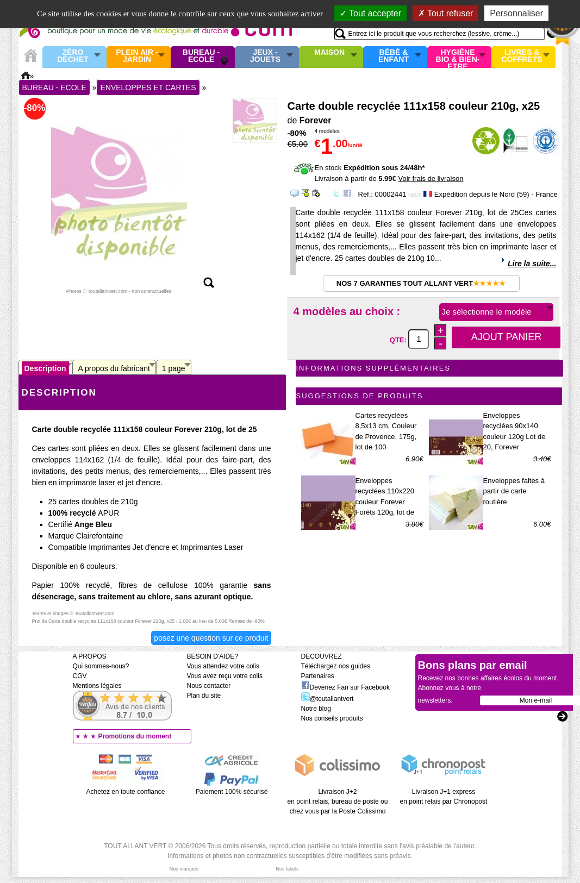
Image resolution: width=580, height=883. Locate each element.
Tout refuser (445, 13)
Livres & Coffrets (521, 56)
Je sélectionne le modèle (487, 311)
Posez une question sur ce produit (211, 638)
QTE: (399, 339)
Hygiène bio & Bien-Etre (458, 57)
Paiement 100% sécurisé (232, 792)
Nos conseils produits (332, 718)
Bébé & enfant (393, 56)
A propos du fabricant (114, 368)
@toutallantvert (327, 699)
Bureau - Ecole (201, 56)
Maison (329, 53)
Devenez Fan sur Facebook (345, 687)
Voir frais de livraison (430, 178)
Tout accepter (370, 13)
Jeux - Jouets (265, 56)
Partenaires (317, 676)
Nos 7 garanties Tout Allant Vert (421, 283)
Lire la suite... (532, 263)
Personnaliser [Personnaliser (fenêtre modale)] (516, 13)
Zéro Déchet (73, 56)
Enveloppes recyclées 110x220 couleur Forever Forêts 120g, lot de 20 (385, 502)
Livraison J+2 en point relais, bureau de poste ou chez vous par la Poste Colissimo (338, 801)
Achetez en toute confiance (125, 792)
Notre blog (316, 708)
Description (45, 368)
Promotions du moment (135, 736)
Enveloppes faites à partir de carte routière (514, 491)
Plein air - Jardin (137, 56)
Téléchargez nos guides (335, 666)
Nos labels (287, 869)
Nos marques (184, 869)
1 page (173, 368)
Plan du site (204, 695)
